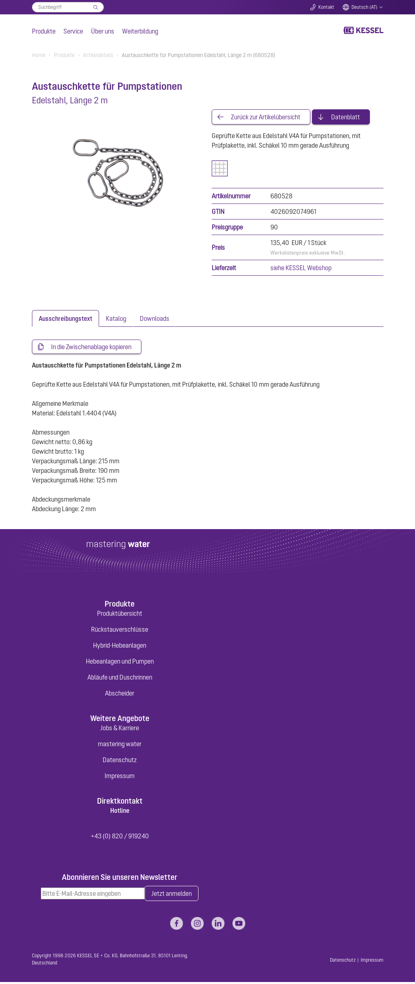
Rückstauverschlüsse (119, 630)
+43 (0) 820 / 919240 (120, 837)
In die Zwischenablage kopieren (91, 348)
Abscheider (119, 694)
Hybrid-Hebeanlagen (119, 646)
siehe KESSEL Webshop (301, 268)
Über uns (102, 31)
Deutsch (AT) (364, 7)
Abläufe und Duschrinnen (119, 678)
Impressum (120, 777)
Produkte (44, 31)
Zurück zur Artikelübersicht (265, 117)
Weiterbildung (140, 31)
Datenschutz (120, 761)
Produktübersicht (119, 614)
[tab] (65, 319)
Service (73, 31)
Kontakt (326, 7)
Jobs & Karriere (119, 729)
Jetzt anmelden (171, 895)
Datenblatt (345, 117)
